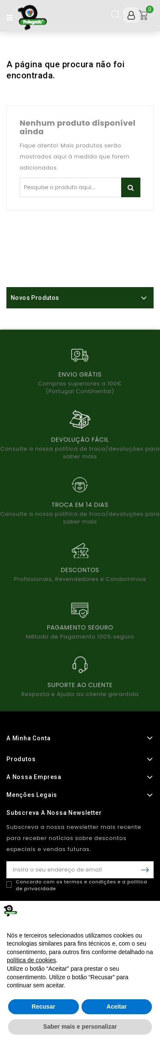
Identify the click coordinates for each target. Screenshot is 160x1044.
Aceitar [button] (117, 1006)
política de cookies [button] (31, 960)
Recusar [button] (43, 1006)
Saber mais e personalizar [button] (80, 1026)
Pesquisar (130, 187)
